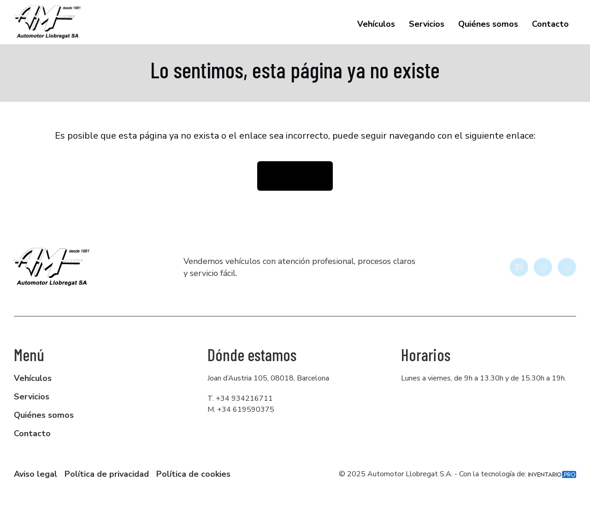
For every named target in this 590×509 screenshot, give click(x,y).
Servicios (426, 23)
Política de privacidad (107, 474)
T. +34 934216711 (240, 398)
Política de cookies (193, 474)
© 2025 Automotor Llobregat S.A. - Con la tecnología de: (457, 474)
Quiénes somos (488, 23)
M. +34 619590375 (240, 409)
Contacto (550, 23)
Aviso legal (35, 474)
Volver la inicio (295, 175)
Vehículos (376, 23)
